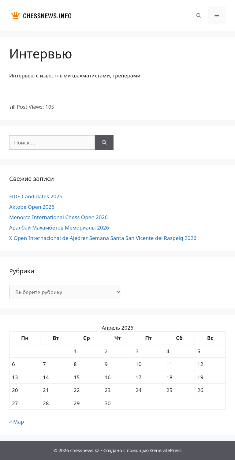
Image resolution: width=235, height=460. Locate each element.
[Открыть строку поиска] (198, 15)
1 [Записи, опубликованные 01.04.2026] (75, 351)
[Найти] (104, 142)
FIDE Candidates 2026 (35, 196)
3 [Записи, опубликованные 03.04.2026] (137, 351)
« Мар (16, 421)
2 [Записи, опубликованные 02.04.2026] (106, 351)
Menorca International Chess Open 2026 (58, 217)
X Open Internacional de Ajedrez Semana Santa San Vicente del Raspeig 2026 (102, 237)
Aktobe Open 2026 (31, 206)
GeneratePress (165, 450)
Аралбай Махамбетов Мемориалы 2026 (59, 227)
